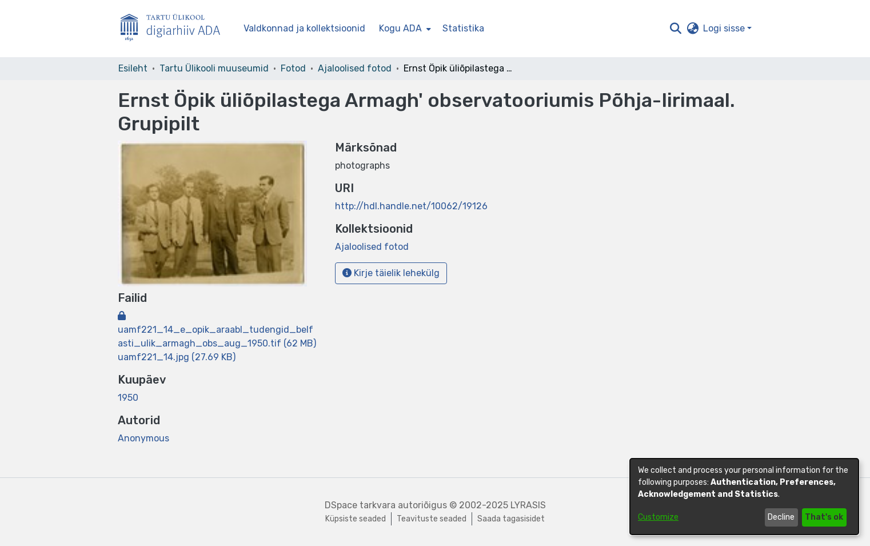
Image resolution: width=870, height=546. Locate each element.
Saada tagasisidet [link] (511, 519)
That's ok (824, 517)
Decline (781, 517)
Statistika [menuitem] (463, 28)
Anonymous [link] (143, 438)
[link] (217, 329)
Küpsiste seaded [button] (355, 519)
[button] (675, 28)
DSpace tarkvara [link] (360, 505)
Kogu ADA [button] (400, 28)
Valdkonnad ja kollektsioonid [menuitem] (304, 28)
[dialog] (744, 497)
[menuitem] (404, 28)
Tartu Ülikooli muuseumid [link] (214, 68)
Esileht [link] (132, 68)
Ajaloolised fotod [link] (355, 68)
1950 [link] (128, 397)
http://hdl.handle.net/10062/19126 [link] (411, 206)
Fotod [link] (293, 68)
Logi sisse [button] (725, 28)
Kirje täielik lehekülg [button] (391, 273)
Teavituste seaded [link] (431, 519)
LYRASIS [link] (528, 505)
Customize (658, 517)
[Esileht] (175, 29)
